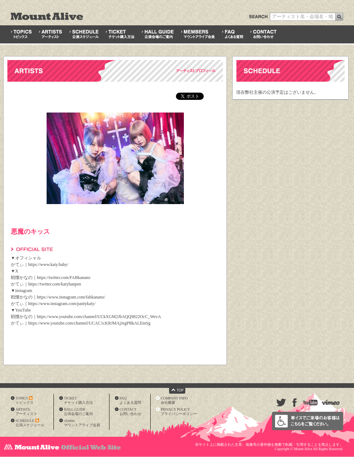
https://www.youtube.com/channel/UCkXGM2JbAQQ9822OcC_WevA (99, 316)
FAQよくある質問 (130, 400)
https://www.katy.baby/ (48, 264)
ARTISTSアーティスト (26, 411)
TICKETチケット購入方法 (78, 400)
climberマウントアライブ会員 (82, 423)
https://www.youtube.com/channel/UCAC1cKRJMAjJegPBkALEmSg (89, 323)
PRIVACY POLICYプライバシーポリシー (179, 411)
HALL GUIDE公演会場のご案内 (78, 411)
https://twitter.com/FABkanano (63, 277)
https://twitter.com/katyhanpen (54, 284)
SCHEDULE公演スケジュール (30, 423)
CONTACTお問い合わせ (130, 411)
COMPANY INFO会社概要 (174, 400)
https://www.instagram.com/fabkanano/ (71, 297)
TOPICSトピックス (25, 400)
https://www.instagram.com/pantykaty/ (62, 303)
